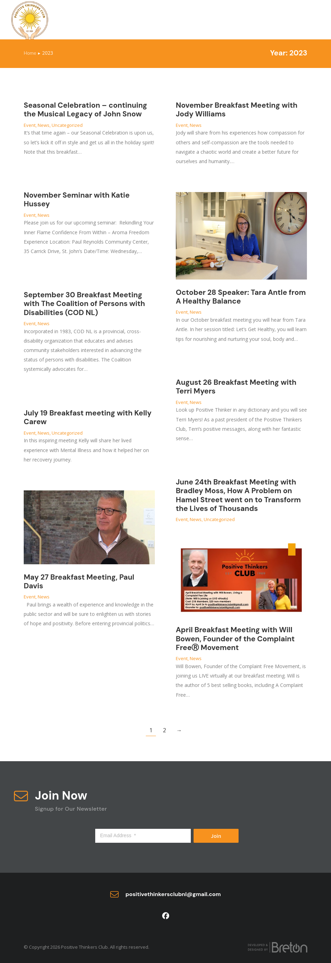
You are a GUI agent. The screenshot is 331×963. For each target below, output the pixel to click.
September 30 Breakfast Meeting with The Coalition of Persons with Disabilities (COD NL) (84, 303)
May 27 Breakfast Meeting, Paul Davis (79, 581)
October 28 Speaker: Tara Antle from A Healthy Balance (241, 297)
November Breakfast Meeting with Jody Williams (237, 109)
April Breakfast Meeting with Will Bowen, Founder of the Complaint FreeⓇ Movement (235, 638)
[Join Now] (21, 796)
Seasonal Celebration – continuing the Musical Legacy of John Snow (85, 109)
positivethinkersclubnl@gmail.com (173, 894)
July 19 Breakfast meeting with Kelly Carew (87, 417)
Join (216, 836)
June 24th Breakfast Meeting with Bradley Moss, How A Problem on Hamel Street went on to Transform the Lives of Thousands (238, 495)
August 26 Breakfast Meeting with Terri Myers (236, 386)
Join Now (61, 795)
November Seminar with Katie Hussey (77, 199)
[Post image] (241, 236)
